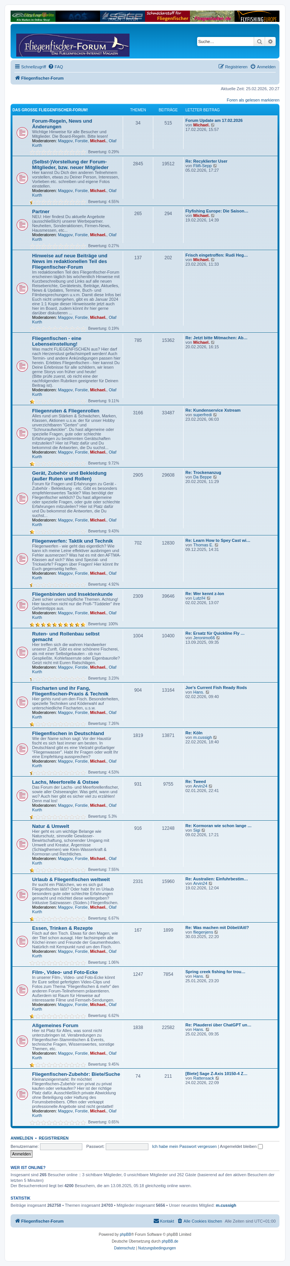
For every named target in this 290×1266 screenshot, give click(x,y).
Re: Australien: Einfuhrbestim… (216, 879)
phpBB (125, 1234)
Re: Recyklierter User (206, 161)
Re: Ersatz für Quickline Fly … (215, 633)
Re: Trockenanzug (203, 472)
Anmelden (22, 1138)
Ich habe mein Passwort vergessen (184, 1146)
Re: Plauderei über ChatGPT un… (218, 1025)
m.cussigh (202, 737)
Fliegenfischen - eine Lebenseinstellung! (56, 341)
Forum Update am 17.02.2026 (214, 120)
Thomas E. (203, 545)
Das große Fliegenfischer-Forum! (50, 110)
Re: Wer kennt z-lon (204, 593)
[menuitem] (55, 66)
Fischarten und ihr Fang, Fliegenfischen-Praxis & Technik (70, 691)
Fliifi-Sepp (202, 165)
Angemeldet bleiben (241, 1146)
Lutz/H (199, 598)
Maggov (65, 140)
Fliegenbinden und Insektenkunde (72, 594)
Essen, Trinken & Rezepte (62, 928)
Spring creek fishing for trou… (215, 971)
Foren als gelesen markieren (253, 100)
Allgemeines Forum (55, 1025)
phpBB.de (170, 1241)
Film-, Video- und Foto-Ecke (65, 972)
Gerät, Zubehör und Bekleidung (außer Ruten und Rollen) (69, 475)
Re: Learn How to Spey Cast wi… (217, 540)
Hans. (198, 692)
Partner (40, 211)
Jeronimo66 (204, 637)
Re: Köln (193, 733)
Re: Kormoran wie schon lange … (218, 825)
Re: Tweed (195, 781)
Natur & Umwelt (50, 826)
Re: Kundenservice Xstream (213, 410)
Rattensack (203, 1078)
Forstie (81, 140)
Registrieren (54, 1138)
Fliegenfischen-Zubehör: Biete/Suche (76, 1074)
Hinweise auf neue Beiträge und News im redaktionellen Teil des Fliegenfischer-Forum (69, 261)
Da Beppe (202, 477)
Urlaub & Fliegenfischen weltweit (71, 879)
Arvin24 (200, 786)
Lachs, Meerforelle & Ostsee (65, 782)
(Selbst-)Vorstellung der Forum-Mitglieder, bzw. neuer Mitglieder (70, 164)
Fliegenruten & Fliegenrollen (65, 411)
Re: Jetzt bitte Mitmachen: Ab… (216, 337)
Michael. (98, 140)
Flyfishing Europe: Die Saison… (216, 211)
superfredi (202, 414)
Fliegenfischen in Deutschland (68, 733)
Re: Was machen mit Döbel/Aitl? (217, 927)
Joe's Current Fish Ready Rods (216, 687)
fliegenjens (203, 932)
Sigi (196, 830)
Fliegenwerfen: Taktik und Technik (72, 541)
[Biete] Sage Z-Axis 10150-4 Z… (216, 1073)
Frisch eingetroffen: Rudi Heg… (216, 255)
